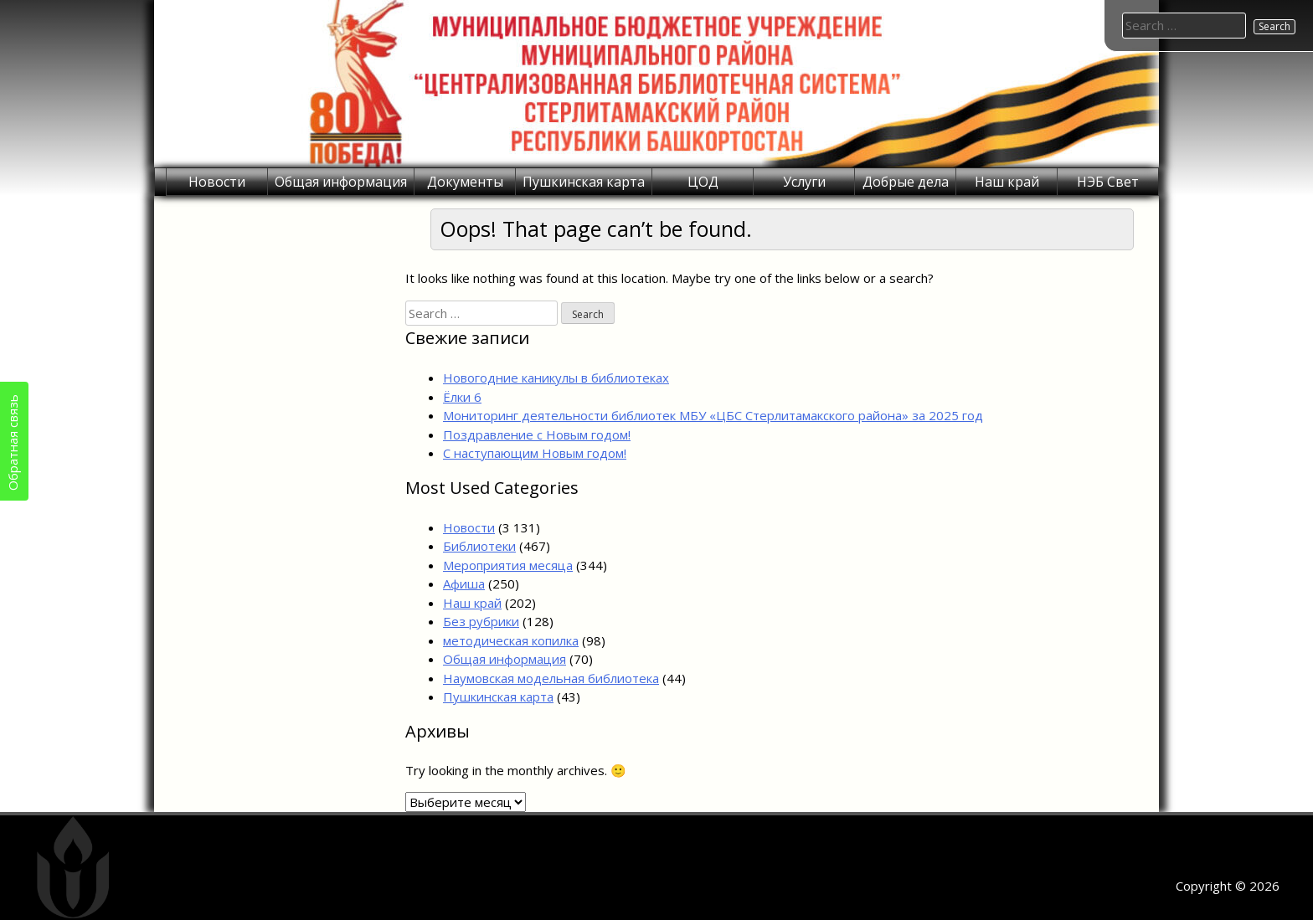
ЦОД (702, 181)
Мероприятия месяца (508, 565)
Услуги (804, 181)
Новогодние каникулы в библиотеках (556, 377)
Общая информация (341, 181)
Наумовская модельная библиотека (551, 678)
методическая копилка (511, 640)
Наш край (1007, 181)
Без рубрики (481, 621)
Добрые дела (905, 181)
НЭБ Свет (1108, 181)
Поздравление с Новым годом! (537, 434)
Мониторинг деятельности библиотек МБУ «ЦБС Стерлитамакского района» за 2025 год (713, 415)
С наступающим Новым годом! (534, 453)
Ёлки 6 (462, 396)
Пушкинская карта (584, 181)
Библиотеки (479, 545)
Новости (216, 181)
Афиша (464, 583)
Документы (465, 181)
